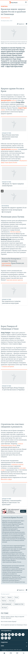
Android (8, 265)
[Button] (20, 24)
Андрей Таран (22, 108)
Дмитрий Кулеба (6, 100)
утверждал (14, 149)
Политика (4, 6)
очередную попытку (17, 464)
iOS (3, 265)
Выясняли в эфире (6, 479)
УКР (17, 653)
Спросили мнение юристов (14, 280)
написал (13, 100)
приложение (6, 263)
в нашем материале (8, 366)
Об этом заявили (15, 232)
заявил (3, 110)
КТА (11, 653)
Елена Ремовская (5, 17)
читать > (23, 511)
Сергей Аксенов (6, 149)
